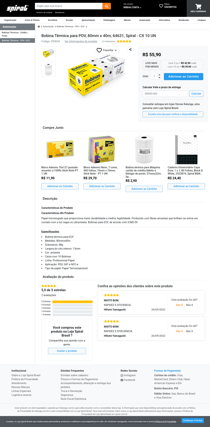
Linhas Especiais (21, 390)
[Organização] (10, 20)
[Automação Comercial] (145, 20)
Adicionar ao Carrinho (183, 76)
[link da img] (17, 8)
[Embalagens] (109, 20)
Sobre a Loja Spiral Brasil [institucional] (25, 375)
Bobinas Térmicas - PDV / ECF (16, 40)
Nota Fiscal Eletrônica (73, 398)
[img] (106, 6)
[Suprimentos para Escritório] (53, 20)
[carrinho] (198, 8)
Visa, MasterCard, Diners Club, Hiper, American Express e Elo (172, 378)
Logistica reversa (21, 394)
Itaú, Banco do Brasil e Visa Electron (174, 395)
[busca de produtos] (68, 6)
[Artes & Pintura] (32, 20)
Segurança (67, 394)
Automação (48, 26)
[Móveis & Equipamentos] (127, 20)
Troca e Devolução (71, 390)
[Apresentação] (88, 20)
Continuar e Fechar (192, 421)
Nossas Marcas (20, 386)
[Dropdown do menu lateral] (17, 27)
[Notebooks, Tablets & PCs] (183, 20)
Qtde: (146, 76)
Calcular (196, 93)
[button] (48, 54)
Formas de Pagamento (167, 370)
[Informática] (164, 20)
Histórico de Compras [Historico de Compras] (44, 12)
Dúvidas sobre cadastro (74, 375)
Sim (179, 304)
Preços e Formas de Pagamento (79, 378)
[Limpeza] (201, 20)
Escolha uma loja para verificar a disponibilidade (173, 113)
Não (189, 304)
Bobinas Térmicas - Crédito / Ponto (15, 34)
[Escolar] (69, 20)
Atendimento (59, 12)
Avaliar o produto (67, 350)
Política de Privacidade (24, 378)
